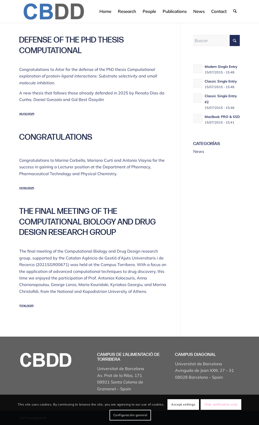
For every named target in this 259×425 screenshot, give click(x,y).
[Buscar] (235, 11)
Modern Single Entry (221, 66)
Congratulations (55, 137)
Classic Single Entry (221, 81)
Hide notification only (221, 404)
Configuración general (130, 415)
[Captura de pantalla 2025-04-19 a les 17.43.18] (53, 11)
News (198, 151)
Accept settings (183, 404)
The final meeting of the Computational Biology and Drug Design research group (87, 222)
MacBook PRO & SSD (222, 116)
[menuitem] (105, 11)
